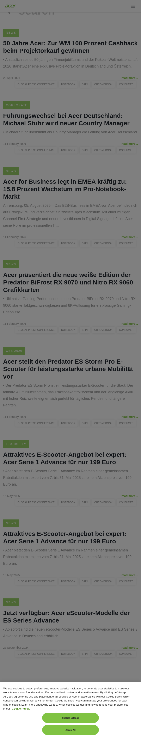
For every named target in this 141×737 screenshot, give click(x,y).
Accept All (71, 730)
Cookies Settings (70, 718)
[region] (70, 709)
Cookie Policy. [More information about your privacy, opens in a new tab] (21, 708)
